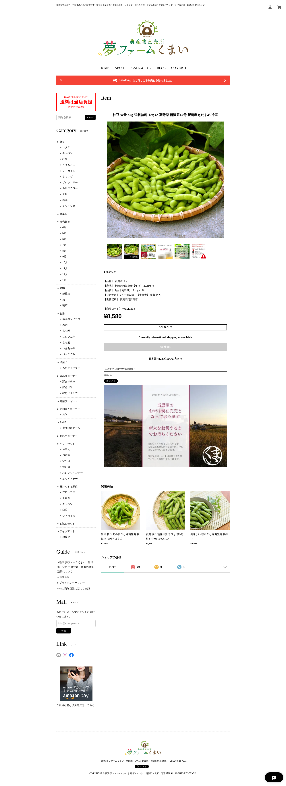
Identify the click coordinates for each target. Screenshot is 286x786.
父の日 (66, 460)
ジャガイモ (68, 170)
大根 (64, 194)
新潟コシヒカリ (71, 318)
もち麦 (66, 342)
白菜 (64, 200)
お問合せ (64, 577)
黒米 (64, 324)
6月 (64, 239)
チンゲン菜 (68, 206)
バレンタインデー (72, 472)
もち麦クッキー (71, 367)
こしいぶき (68, 336)
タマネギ (67, 176)
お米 (62, 313)
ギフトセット (67, 443)
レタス (66, 147)
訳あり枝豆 (68, 381)
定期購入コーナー (70, 408)
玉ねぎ (66, 497)
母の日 (66, 466)
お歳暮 (66, 455)
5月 (64, 233)
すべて (112, 566)
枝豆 (64, 158)
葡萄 (64, 305)
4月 (64, 227)
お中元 (66, 449)
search (90, 117)
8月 (64, 250)
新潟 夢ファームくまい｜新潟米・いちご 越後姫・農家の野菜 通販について (75, 567)
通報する (108, 375)
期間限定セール (71, 427)
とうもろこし (70, 164)
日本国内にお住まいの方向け (165, 358)
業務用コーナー (69, 435)
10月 (65, 262)
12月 (65, 274)
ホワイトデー (70, 478)
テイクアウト (67, 531)
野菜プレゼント (69, 401)
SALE (63, 422)
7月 (64, 244)
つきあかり (68, 348)
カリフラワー (70, 188)
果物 (62, 288)
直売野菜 (65, 221)
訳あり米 (67, 387)
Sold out (165, 346)
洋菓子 (63, 362)
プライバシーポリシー (72, 582)
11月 (65, 268)
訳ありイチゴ (70, 393)
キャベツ (67, 153)
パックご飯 (68, 354)
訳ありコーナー (69, 375)
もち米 (66, 330)
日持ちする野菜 (69, 486)
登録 (63, 630)
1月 (64, 280)
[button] (141, 68)
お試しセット (67, 523)
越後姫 (66, 293)
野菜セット (66, 214)
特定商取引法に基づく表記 (74, 588)
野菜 (62, 141)
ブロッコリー (70, 182)
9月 (64, 256)
